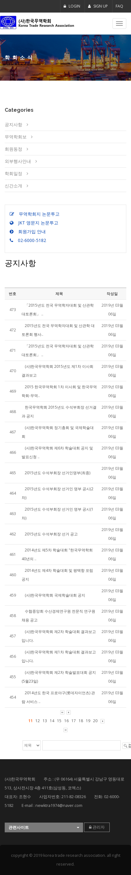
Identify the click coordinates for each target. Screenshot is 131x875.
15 (59, 720)
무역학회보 (16, 137)
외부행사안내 (18, 161)
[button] (44, 827)
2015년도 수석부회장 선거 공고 (51, 534)
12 (37, 720)
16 (66, 720)
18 (81, 720)
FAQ (119, 6)
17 (73, 720)
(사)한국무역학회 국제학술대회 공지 (55, 595)
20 (95, 720)
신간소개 (13, 186)
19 (88, 720)
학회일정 (13, 173)
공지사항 (13, 124)
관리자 (97, 827)
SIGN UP (98, 6)
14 (52, 720)
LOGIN (72, 6)
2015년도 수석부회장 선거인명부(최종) (57, 472)
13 (45, 720)
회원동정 (13, 149)
